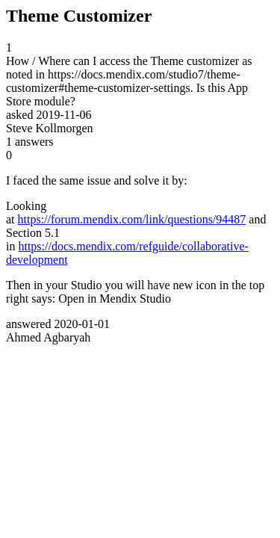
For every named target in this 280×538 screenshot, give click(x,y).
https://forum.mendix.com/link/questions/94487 (132, 219)
